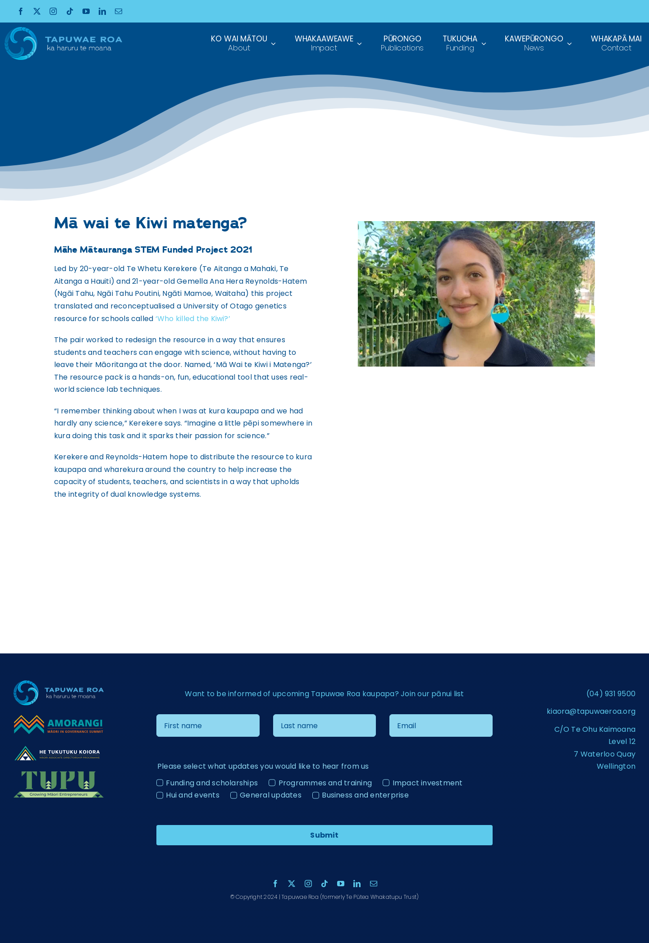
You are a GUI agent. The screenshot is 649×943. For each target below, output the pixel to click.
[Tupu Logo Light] (59, 775)
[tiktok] (69, 11)
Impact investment (428, 783)
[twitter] (37, 11)
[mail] (118, 11)
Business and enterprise (365, 795)
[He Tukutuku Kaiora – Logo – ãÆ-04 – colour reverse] (59, 747)
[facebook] (20, 11)
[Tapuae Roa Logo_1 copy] (63, 30)
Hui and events (192, 795)
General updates (271, 795)
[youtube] (86, 11)
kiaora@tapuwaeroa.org (591, 711)
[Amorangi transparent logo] (59, 717)
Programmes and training (325, 783)
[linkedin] (102, 11)
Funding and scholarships (212, 783)
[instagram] (53, 11)
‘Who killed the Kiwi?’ (192, 318)
